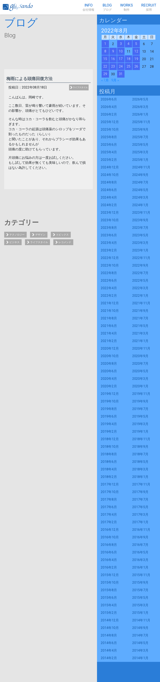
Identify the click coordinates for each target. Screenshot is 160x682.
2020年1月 (140, 386)
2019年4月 (109, 424)
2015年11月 (141, 575)
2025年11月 (141, 122)
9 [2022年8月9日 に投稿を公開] (113, 51)
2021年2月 (109, 341)
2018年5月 (140, 462)
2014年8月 (109, 635)
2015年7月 (140, 590)
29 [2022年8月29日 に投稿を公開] (105, 74)
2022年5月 (140, 280)
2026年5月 (140, 99)
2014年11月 (141, 620)
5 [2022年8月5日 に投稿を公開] (136, 44)
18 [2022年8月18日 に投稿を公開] (128, 59)
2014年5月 (140, 643)
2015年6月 (109, 598)
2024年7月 (140, 182)
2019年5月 (140, 416)
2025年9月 (140, 129)
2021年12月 (110, 303)
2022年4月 (109, 288)
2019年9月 (140, 401)
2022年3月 (140, 288)
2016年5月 (140, 552)
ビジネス (14, 242)
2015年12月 (110, 575)
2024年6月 (109, 190)
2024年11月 (141, 167)
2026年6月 (109, 99)
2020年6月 (109, 371)
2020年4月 (109, 379)
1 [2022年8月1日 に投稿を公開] (105, 44)
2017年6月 (109, 507)
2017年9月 (140, 492)
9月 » (115, 80)
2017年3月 (140, 515)
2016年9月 (140, 537)
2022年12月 (110, 258)
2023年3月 (140, 243)
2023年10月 (110, 220)
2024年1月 (140, 205)
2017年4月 (109, 515)
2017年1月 (140, 522)
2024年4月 (109, 197)
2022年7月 (140, 273)
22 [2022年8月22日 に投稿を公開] (105, 66)
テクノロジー (17, 234)
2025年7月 (140, 137)
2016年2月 (109, 567)
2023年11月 (141, 213)
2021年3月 (140, 333)
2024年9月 (140, 175)
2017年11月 (141, 484)
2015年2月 (109, 613)
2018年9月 (140, 447)
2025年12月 (110, 122)
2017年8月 (109, 499)
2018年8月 (109, 454)
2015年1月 (140, 613)
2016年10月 (110, 537)
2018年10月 (110, 447)
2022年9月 (140, 265)
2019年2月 (109, 431)
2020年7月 (140, 364)
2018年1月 (140, 477)
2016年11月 (141, 530)
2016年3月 (140, 560)
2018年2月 (109, 477)
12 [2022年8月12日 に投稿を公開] (136, 51)
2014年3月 (140, 650)
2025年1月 (140, 160)
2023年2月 (109, 250)
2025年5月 (140, 145)
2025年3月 (140, 152)
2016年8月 (109, 545)
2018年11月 (141, 439)
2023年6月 (109, 235)
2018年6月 (109, 462)
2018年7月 (140, 454)
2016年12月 (110, 530)
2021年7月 (140, 318)
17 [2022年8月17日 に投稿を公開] (121, 59)
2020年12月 (110, 348)
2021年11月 (141, 303)
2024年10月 (110, 175)
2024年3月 (140, 197)
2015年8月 (109, 590)
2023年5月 (140, 235)
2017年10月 (110, 492)
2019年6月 (109, 416)
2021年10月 (110, 311)
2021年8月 (109, 318)
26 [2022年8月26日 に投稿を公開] (136, 66)
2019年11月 (141, 394)
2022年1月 (140, 296)
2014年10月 (110, 628)
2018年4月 (109, 469)
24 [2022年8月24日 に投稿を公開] (121, 66)
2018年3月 (140, 469)
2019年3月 (140, 424)
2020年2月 (109, 386)
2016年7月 (140, 545)
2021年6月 (109, 326)
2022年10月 (110, 265)
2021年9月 (140, 311)
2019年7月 (140, 409)
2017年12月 (110, 484)
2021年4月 (109, 333)
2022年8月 (109, 273)
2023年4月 (109, 243)
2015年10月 (110, 582)
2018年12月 (110, 439)
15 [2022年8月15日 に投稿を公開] (105, 59)
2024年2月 (109, 205)
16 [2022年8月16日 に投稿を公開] (113, 59)
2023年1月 (140, 250)
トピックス (62, 234)
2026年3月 (140, 107)
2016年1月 (140, 567)
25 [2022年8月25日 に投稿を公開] (128, 66)
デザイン (40, 234)
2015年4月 (109, 605)
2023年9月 (140, 220)
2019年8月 (109, 409)
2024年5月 (140, 190)
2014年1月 (140, 658)
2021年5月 (140, 326)
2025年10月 (110, 129)
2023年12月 (110, 213)
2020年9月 (140, 356)
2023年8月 (109, 228)
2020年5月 (140, 371)
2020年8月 (109, 364)
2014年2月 (109, 658)
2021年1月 (140, 341)
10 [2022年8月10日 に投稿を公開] (121, 51)
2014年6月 (109, 643)
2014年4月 (109, 650)
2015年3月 (140, 605)
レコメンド (65, 242)
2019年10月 (110, 401)
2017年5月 (140, 507)
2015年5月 (140, 598)
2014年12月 (110, 620)
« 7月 (105, 80)
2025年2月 (109, 160)
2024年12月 (110, 167)
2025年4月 (109, 152)
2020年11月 (141, 348)
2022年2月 (109, 296)
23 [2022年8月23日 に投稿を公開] (113, 66)
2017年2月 (109, 522)
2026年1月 (140, 114)
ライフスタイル (80, 87)
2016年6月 (109, 552)
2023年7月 (140, 228)
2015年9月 (140, 582)
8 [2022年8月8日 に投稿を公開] (105, 51)
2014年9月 (140, 628)
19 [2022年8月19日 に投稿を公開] (136, 59)
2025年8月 (109, 137)
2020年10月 (110, 356)
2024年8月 (109, 182)
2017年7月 (140, 499)
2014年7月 (140, 635)
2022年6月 (109, 280)
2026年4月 (109, 107)
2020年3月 (140, 379)
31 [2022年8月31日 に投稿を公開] (121, 74)
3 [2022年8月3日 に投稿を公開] (121, 44)
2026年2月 (109, 114)
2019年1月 (140, 431)
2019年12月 (110, 394)
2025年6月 (109, 145)
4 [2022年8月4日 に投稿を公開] (128, 44)
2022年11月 (141, 258)
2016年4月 (109, 560)
